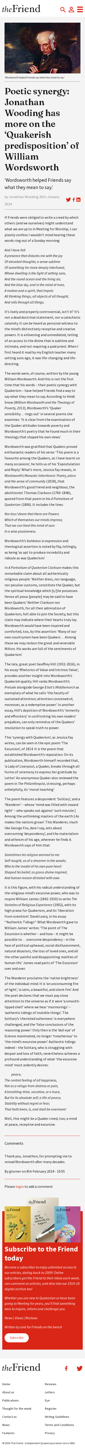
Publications (10, 1400)
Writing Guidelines (57, 1417)
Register (51, 1408)
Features (8, 1433)
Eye (47, 1400)
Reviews (50, 1384)
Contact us (9, 1417)
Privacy (50, 1433)
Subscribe (17, 1338)
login (20, 1186)
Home (6, 1384)
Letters (50, 1392)
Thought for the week (17, 1408)
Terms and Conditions (59, 1425)
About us (8, 1392)
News (6, 1425)
